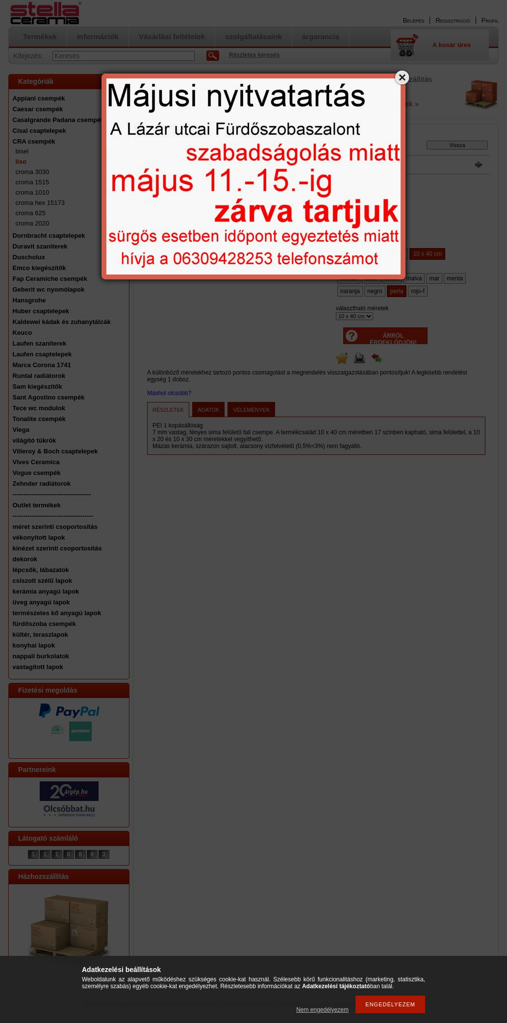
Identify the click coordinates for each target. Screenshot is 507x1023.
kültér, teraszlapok (40, 634)
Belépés (414, 20)
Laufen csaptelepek (42, 354)
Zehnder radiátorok (42, 483)
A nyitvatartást (157, 97)
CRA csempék (34, 141)
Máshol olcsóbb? (169, 393)
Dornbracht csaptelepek (49, 235)
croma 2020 (33, 223)
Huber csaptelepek (41, 311)
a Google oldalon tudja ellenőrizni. (181, 103)
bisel (22, 151)
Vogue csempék (37, 472)
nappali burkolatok (41, 656)
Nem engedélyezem (322, 1009)
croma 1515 (33, 182)
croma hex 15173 (40, 202)
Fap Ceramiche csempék (50, 278)
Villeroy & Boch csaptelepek (55, 451)
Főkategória (159, 147)
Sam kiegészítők (37, 386)
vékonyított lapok (39, 537)
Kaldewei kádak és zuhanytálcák (62, 321)
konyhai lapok (34, 645)
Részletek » (399, 104)
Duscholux (29, 257)
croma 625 (31, 213)
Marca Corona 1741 (42, 365)
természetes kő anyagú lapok (57, 613)
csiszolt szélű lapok (42, 580)
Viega (21, 429)
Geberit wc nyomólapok (49, 289)
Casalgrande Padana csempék (58, 120)
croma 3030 (33, 171)
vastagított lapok (38, 667)
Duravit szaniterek (40, 246)
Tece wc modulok (39, 408)
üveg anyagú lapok (41, 602)
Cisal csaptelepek (39, 130)
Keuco (22, 332)
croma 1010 (33, 192)
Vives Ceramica (36, 462)
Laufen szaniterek (40, 343)
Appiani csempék (39, 98)
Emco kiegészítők (39, 268)
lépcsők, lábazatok (41, 570)
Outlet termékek (37, 505)
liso (21, 161)
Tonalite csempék (39, 419)
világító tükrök (34, 440)
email (198, 90)
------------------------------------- (52, 494)
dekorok (25, 559)
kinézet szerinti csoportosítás (57, 548)
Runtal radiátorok (39, 375)
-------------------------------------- (53, 516)
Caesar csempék (38, 109)
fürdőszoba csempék (44, 623)
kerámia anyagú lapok (46, 591)
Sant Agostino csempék (49, 397)
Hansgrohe (29, 300)
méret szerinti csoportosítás (55, 526)
